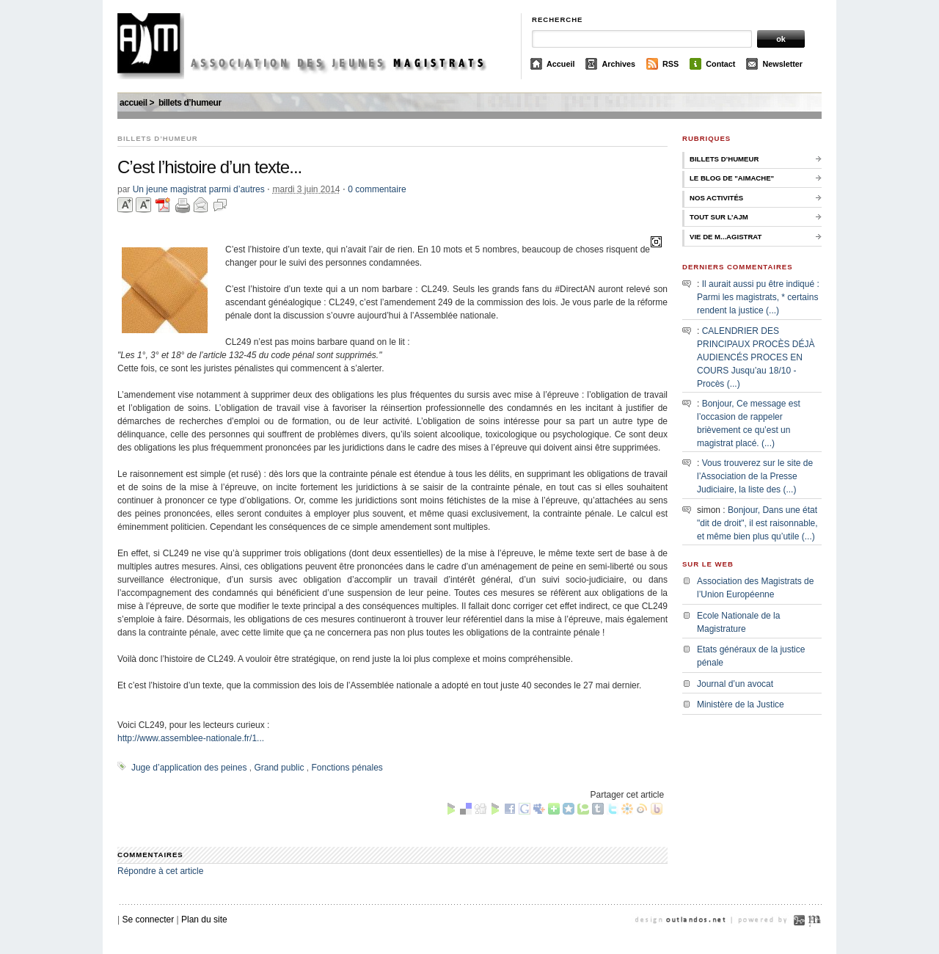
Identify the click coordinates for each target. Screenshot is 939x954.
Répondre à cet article (160, 871)
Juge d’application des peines (188, 767)
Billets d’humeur (190, 103)
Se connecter (148, 919)
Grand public (279, 767)
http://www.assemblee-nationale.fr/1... (190, 738)
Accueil (560, 63)
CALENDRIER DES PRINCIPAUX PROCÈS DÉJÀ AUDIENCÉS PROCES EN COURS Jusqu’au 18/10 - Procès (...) (755, 357)
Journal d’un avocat (735, 684)
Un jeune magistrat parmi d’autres (199, 189)
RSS (670, 63)
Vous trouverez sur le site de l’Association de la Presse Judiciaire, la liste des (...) (755, 476)
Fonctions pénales (346, 767)
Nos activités (716, 198)
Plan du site (204, 919)
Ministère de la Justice (740, 704)
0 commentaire (377, 189)
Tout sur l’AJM (719, 217)
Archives (618, 63)
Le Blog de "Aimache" (732, 178)
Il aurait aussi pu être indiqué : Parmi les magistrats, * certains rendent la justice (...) (758, 297)
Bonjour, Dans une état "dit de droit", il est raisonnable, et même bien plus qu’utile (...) (757, 523)
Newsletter (782, 63)
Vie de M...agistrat (725, 237)
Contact (720, 63)
